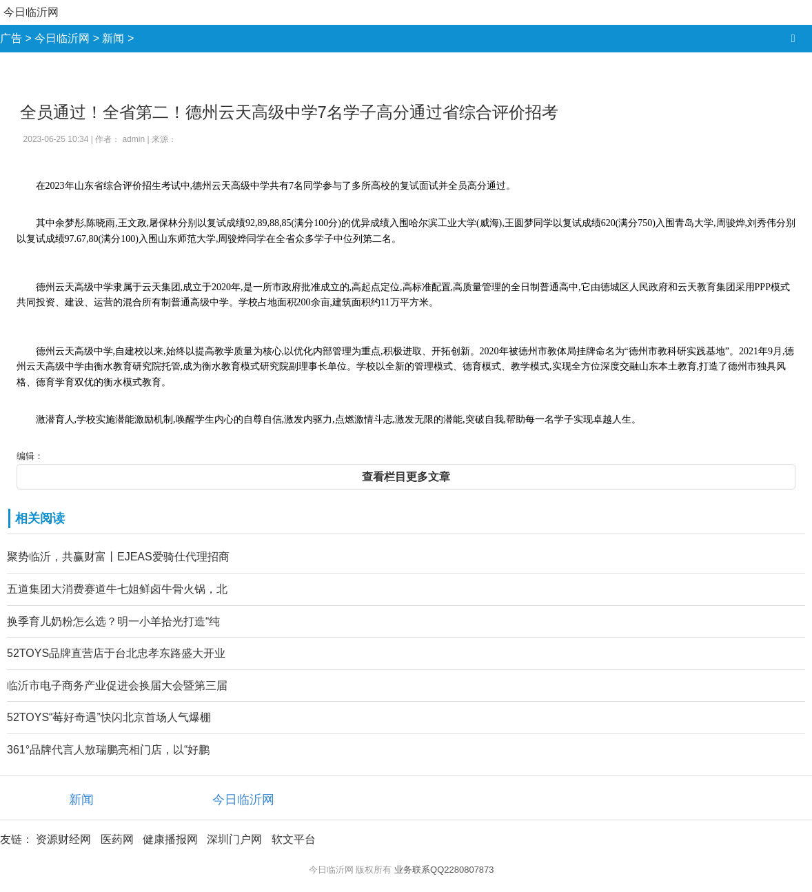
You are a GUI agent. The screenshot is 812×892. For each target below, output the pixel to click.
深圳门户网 (234, 839)
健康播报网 (170, 839)
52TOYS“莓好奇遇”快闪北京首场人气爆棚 (109, 717)
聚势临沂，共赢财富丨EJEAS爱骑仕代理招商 (118, 556)
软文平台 (294, 839)
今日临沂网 (31, 12)
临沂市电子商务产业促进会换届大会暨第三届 (117, 685)
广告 (11, 38)
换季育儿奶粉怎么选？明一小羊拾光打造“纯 (113, 621)
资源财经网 (63, 839)
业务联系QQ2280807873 (444, 869)
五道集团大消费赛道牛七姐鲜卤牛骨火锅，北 (117, 589)
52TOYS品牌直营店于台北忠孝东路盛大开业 (116, 653)
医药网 (117, 839)
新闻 (113, 38)
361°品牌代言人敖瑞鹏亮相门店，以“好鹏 (108, 750)
